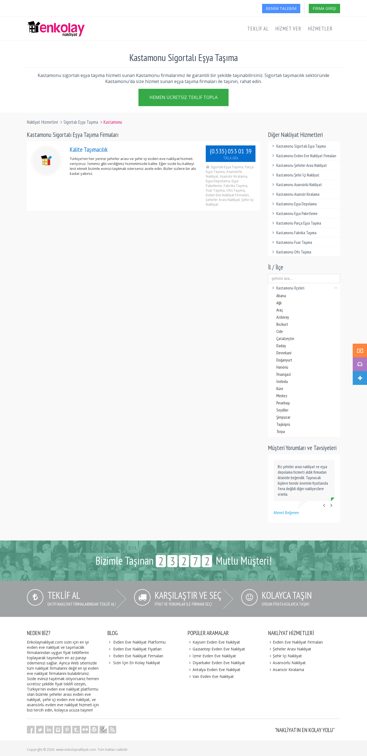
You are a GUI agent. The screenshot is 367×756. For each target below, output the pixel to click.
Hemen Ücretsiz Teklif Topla (183, 98)
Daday (281, 345)
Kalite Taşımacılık (89, 149)
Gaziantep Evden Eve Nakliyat (216, 649)
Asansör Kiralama (286, 669)
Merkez (281, 395)
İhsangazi (283, 374)
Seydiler (282, 410)
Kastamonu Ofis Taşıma (291, 252)
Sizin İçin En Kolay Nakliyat (136, 662)
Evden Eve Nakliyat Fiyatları (137, 649)
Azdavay (282, 317)
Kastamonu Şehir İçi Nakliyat (295, 175)
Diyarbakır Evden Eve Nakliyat (216, 662)
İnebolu (282, 381)
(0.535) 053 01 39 (231, 154)
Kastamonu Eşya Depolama (294, 203)
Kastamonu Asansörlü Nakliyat (296, 184)
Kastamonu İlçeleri (304, 288)
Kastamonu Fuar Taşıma (291, 242)
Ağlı (279, 302)
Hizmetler (320, 28)
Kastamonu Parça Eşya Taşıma (296, 223)
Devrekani (283, 352)
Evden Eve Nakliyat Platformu (139, 642)
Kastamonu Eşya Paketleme (294, 213)
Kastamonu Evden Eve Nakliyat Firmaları (304, 155)
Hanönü (282, 367)
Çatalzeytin (285, 338)
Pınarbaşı (283, 402)
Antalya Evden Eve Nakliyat (214, 669)
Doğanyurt (284, 360)
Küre (279, 388)
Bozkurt (282, 324)
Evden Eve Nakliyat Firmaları (138, 655)
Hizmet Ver (288, 28)
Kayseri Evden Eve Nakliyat (214, 642)
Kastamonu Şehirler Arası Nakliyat (299, 165)
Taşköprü (283, 424)
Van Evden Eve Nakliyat (211, 676)
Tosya (280, 431)
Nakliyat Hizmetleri (42, 122)
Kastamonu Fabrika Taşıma (294, 232)
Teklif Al (258, 28)
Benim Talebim (281, 8)
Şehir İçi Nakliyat (285, 655)
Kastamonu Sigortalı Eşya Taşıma (298, 146)
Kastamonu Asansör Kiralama (295, 194)
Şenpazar (283, 417)
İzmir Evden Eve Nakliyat (212, 655)
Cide (279, 331)
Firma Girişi (324, 8)
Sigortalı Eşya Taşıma (80, 122)
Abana (281, 295)
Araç (279, 310)
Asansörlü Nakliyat (287, 662)
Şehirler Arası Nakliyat (290, 649)
